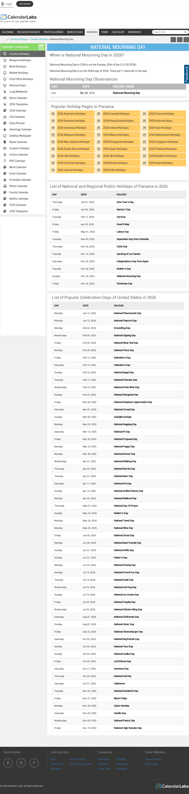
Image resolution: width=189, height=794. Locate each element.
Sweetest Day (121, 668)
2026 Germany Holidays (71, 120)
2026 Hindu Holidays (115, 162)
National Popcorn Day (125, 320)
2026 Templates (18, 104)
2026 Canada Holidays (116, 113)
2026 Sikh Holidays (114, 170)
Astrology (103, 759)
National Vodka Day (124, 654)
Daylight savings (122, 417)
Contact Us (57, 764)
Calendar (103, 764)
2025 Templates (18, 211)
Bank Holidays (17, 66)
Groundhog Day (122, 328)
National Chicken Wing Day (128, 609)
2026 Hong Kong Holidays (118, 120)
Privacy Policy (77, 759)
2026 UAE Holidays (68, 155)
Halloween (119, 683)
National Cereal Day (124, 409)
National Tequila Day (124, 602)
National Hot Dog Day (125, 587)
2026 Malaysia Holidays (71, 134)
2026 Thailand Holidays (163, 148)
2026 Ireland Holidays (116, 127)
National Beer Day (123, 476)
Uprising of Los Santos (128, 254)
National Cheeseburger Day (128, 631)
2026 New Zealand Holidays (73, 141)
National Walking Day (125, 461)
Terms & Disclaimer (80, 764)
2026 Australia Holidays (71, 113)
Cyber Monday (121, 705)
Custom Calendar (19, 148)
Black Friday (120, 698)
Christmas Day (124, 283)
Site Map (56, 768)
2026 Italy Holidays (160, 127)
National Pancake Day (125, 379)
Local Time (104, 768)
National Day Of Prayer (126, 505)
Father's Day (120, 557)
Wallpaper (122, 764)
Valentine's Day (122, 365)
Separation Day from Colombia (133, 239)
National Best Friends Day (127, 542)
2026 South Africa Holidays (73, 148)
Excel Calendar (18, 173)
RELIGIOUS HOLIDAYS (28, 32)
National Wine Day (123, 528)
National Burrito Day (124, 468)
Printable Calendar (20, 179)
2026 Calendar (17, 110)
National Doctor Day (124, 454)
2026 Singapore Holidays (163, 141)
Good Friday (123, 224)
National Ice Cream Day (126, 594)
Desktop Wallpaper (20, 135)
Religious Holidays (20, 60)
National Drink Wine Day (126, 387)
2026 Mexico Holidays (116, 134)
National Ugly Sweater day (128, 728)
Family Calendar (18, 192)
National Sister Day (124, 624)
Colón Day (122, 246)
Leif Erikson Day (122, 661)
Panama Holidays (39, 39)
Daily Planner (17, 123)
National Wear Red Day (126, 342)
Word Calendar (18, 167)
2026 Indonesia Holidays (71, 127)
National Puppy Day (124, 446)
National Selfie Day (124, 550)
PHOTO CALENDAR (53, 32)
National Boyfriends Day (126, 639)
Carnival (121, 217)
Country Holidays (18, 39)
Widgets (121, 759)
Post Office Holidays (21, 79)
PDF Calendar (17, 160)
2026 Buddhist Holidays (163, 155)
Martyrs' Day (123, 209)
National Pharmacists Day (127, 313)
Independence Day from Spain (132, 261)
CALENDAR (7, 32)
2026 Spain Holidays (115, 148)
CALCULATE (118, 32)
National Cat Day (122, 676)
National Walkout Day (125, 498)
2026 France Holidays (161, 113)
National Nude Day (123, 579)
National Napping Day (125, 424)
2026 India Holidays (160, 120)
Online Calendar (18, 154)
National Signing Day (125, 335)
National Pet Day (122, 483)
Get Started (24, 4)
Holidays (122, 768)
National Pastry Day (124, 720)
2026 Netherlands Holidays (165, 134)
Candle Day (120, 713)
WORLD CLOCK (75, 32)
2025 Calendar (17, 204)
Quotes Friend (153, 759)
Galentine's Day (122, 357)
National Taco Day (123, 646)
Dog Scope (151, 764)
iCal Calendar (17, 116)
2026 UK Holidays (113, 155)
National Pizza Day (124, 350)
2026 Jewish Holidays (70, 170)
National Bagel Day (124, 372)
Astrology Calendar (20, 129)
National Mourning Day (126, 92)
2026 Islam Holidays (161, 162)
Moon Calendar (18, 97)
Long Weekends (18, 91)
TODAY (104, 32)
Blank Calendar (18, 142)
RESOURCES (134, 32)
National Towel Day (124, 520)
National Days (17, 85)
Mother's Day (124, 268)
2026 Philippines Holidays (118, 141)
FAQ (53, 759)
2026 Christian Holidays (71, 162)
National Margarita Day (126, 394)
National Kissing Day (125, 565)
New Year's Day (125, 202)
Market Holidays (18, 72)
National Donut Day (124, 535)
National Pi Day (122, 431)
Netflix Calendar (18, 198)
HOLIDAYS (92, 32)
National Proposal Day (125, 439)
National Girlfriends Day (126, 616)
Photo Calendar (18, 186)
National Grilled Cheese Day (128, 491)
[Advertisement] (23, 275)
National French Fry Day (126, 572)
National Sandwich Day (126, 691)
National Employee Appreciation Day (133, 402)
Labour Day (123, 231)
